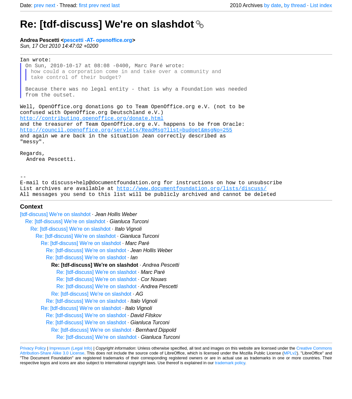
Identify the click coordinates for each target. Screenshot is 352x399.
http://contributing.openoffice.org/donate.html (92, 132)
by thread (295, 5)
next (50, 5)
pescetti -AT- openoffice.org (98, 40)
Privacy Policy (33, 379)
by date (272, 5)
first (83, 5)
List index (321, 5)
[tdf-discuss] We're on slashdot (55, 245)
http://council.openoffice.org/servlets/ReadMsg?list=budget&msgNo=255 (126, 146)
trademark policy (230, 394)
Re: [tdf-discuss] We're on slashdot (112, 24)
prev (39, 5)
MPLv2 (290, 384)
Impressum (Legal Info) (70, 379)
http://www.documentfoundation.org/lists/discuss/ (192, 218)
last (115, 5)
